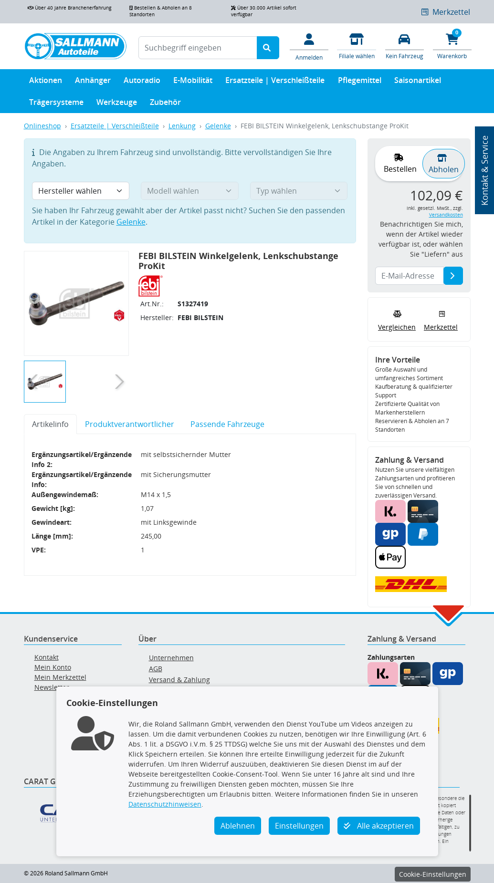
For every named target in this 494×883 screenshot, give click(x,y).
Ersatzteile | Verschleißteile (275, 82)
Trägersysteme (56, 104)
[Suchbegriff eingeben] (198, 47)
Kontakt (46, 657)
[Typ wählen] (299, 191)
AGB (155, 668)
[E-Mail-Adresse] (453, 276)
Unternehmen (171, 657)
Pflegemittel (359, 82)
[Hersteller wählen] (81, 191)
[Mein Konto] (309, 46)
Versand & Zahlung (179, 679)
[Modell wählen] (190, 191)
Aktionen (45, 82)
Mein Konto (52, 667)
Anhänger (93, 82)
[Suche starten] (268, 47)
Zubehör (165, 104)
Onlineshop (42, 125)
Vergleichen (397, 320)
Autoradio (142, 82)
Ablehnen (238, 826)
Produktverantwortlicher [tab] (129, 424)
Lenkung (182, 125)
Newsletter (51, 687)
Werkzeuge (116, 104)
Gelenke (218, 125)
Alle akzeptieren (379, 826)
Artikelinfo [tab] (50, 424)
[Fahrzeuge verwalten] (404, 46)
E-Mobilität (192, 82)
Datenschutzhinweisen (164, 804)
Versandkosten (446, 215)
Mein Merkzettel (60, 677)
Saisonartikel (417, 82)
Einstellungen (299, 826)
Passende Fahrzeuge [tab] (227, 424)
